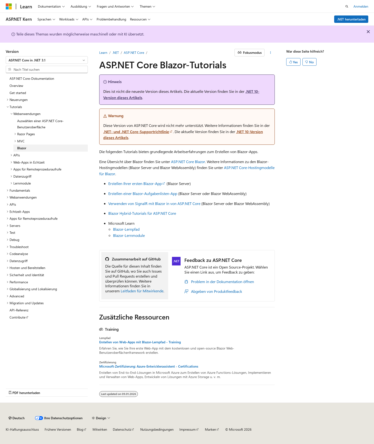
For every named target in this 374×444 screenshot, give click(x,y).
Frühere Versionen (58, 429)
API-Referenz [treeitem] (19, 310)
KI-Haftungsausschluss (22, 429)
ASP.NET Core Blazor (188, 161)
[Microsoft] (9, 6)
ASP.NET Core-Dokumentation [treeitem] (32, 78)
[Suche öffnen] (347, 6)
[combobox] (47, 60)
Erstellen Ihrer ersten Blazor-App (135, 183)
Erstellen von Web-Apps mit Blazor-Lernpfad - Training (140, 342)
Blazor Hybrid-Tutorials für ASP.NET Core (142, 213)
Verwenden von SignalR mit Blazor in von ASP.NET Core (154, 203)
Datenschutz (122, 429)
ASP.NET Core (134, 52)
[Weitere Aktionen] (270, 52)
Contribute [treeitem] (17, 317)
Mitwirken (100, 429)
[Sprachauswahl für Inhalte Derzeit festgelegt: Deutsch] (16, 418)
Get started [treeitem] (18, 92)
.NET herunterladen (351, 19)
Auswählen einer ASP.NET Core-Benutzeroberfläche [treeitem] (40, 124)
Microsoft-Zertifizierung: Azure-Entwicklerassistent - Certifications (148, 366)
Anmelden (360, 6)
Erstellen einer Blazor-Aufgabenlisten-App (142, 193)
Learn (103, 52)
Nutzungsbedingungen (157, 429)
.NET (115, 52)
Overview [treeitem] (16, 85)
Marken (210, 429)
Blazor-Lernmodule (129, 235)
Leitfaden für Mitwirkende (142, 290)
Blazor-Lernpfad (126, 229)
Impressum (187, 429)
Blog (80, 429)
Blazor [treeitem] (21, 148)
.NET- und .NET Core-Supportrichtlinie (136, 131)
